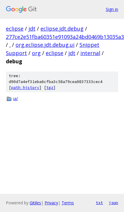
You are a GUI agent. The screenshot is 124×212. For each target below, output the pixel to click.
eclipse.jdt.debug (62, 28)
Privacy (51, 203)
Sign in (112, 9)
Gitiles (35, 203)
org (36, 53)
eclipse (14, 28)
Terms (68, 203)
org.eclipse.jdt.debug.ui (45, 44)
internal (90, 53)
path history (25, 87)
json (113, 202)
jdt (31, 28)
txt (99, 202)
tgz (49, 87)
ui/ (15, 98)
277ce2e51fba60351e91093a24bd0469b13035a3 (65, 36)
